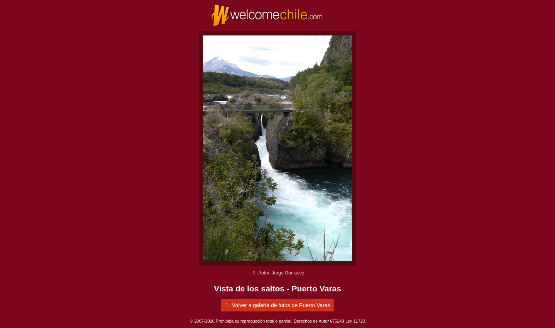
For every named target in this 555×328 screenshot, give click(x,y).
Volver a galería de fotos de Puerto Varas (276, 305)
